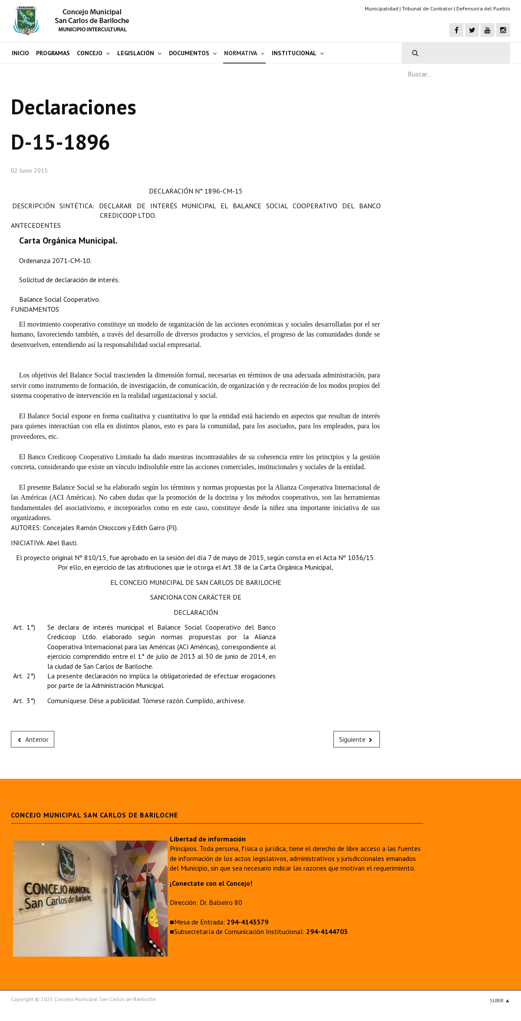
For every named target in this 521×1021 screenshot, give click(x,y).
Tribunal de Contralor (427, 8)
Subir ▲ (500, 1000)
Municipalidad (381, 8)
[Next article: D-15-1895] (356, 739)
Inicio (20, 53)
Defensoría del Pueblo (483, 8)
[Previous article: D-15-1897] (32, 739)
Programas (53, 53)
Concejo (89, 53)
